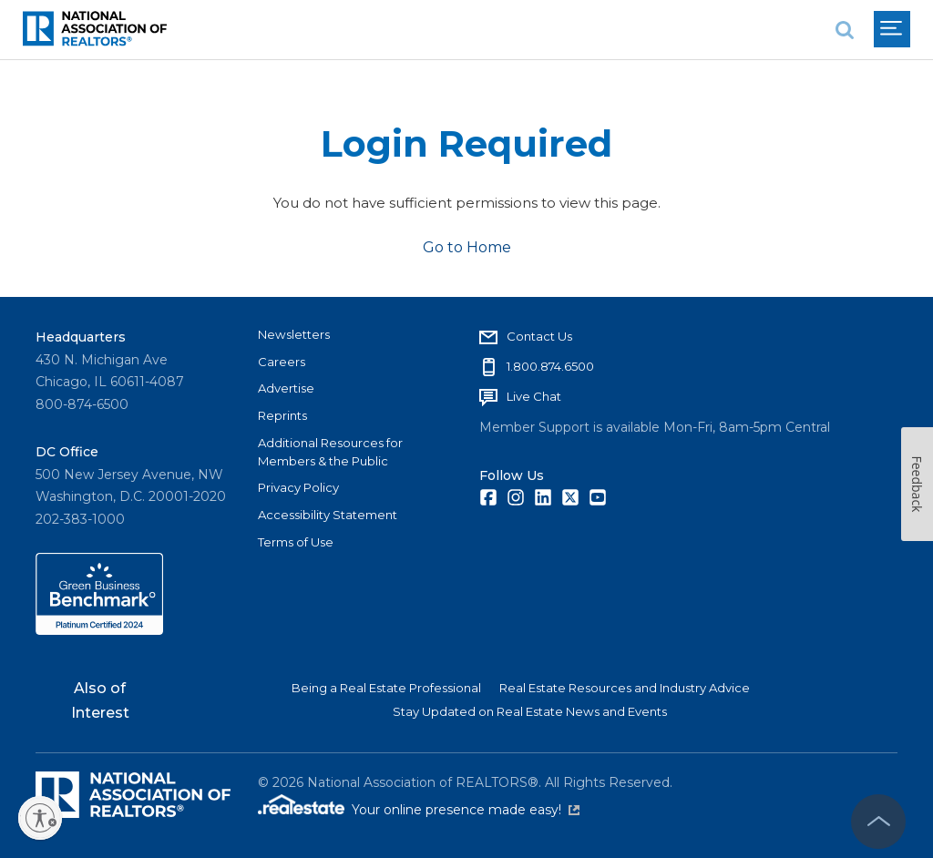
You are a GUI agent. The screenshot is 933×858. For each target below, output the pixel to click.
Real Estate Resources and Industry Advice (624, 687)
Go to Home (467, 247)
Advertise (286, 388)
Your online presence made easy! (465, 810)
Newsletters (294, 334)
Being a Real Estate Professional (386, 687)
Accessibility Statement (327, 514)
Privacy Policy (298, 487)
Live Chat (534, 396)
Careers (281, 361)
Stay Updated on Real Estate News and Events (530, 711)
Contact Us (539, 336)
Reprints (282, 415)
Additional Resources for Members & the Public (330, 451)
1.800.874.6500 (550, 366)
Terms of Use (295, 542)
